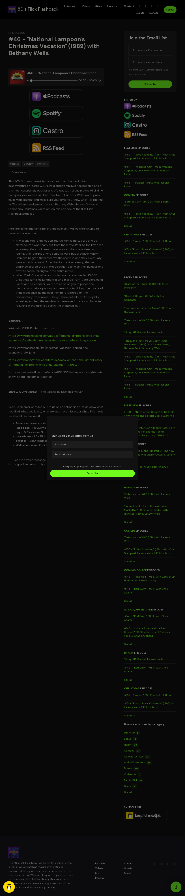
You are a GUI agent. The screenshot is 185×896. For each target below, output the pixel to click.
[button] (131, 421)
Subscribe (92, 473)
